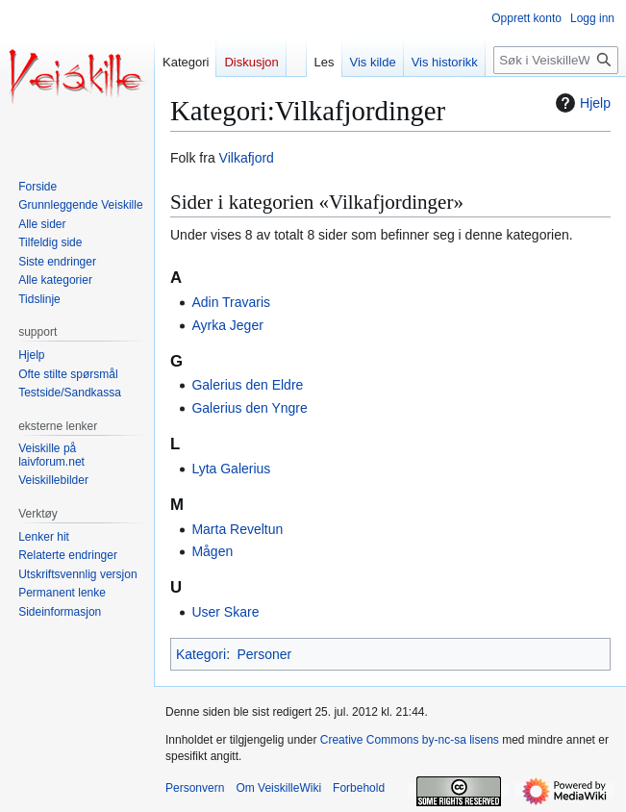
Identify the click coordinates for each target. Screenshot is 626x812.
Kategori (201, 654)
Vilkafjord (246, 157)
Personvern (194, 788)
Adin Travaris (230, 302)
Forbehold (359, 788)
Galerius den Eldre (247, 385)
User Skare (225, 612)
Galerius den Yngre (249, 408)
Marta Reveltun (237, 529)
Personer (264, 654)
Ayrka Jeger (227, 325)
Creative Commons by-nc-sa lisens (409, 740)
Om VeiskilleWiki (278, 788)
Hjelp (581, 103)
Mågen (212, 551)
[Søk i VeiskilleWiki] (555, 60)
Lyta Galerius (230, 468)
